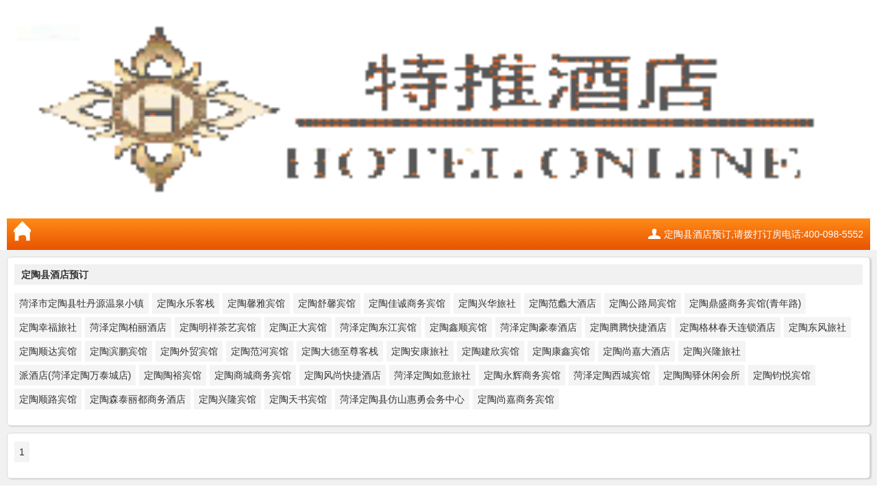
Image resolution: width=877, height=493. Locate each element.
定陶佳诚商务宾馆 (407, 303)
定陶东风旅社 (817, 327)
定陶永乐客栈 (185, 303)
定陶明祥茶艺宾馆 (218, 327)
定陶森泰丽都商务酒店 (138, 399)
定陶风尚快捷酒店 (342, 375)
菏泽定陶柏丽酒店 (128, 327)
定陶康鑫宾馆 (561, 351)
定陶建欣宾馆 (490, 351)
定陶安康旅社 (420, 351)
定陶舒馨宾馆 (327, 303)
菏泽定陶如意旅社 (432, 375)
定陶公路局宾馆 (642, 303)
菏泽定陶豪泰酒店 (538, 327)
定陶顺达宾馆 (48, 351)
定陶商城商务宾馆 (252, 375)
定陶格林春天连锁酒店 (728, 327)
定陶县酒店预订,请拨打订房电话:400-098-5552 (763, 234)
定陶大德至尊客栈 (339, 351)
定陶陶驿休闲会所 (701, 375)
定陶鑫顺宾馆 (458, 327)
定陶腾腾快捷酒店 (628, 327)
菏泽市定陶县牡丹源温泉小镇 (81, 303)
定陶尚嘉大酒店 (636, 351)
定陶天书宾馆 (298, 399)
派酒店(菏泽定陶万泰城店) (75, 375)
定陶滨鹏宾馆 (118, 351)
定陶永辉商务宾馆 (522, 375)
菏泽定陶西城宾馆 (611, 375)
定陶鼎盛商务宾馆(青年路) (745, 303)
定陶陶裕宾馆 (172, 375)
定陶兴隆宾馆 (227, 399)
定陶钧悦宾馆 (782, 375)
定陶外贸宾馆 (189, 351)
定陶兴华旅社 (487, 303)
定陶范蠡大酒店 (562, 303)
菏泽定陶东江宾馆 (378, 327)
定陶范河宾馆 (259, 351)
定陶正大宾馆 (298, 327)
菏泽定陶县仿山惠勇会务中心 (402, 399)
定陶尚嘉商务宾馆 (516, 399)
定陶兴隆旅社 (712, 351)
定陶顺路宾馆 (48, 399)
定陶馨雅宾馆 (256, 303)
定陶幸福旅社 (48, 327)
